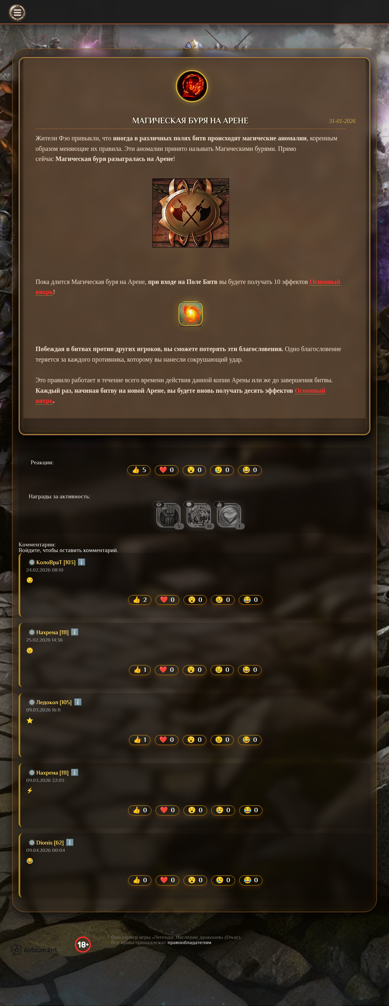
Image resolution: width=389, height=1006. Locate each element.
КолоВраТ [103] (52, 562)
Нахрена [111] (49, 632)
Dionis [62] (46, 843)
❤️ (166, 470)
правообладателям (189, 943)
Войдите (29, 550)
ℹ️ (82, 562)
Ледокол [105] (50, 702)
